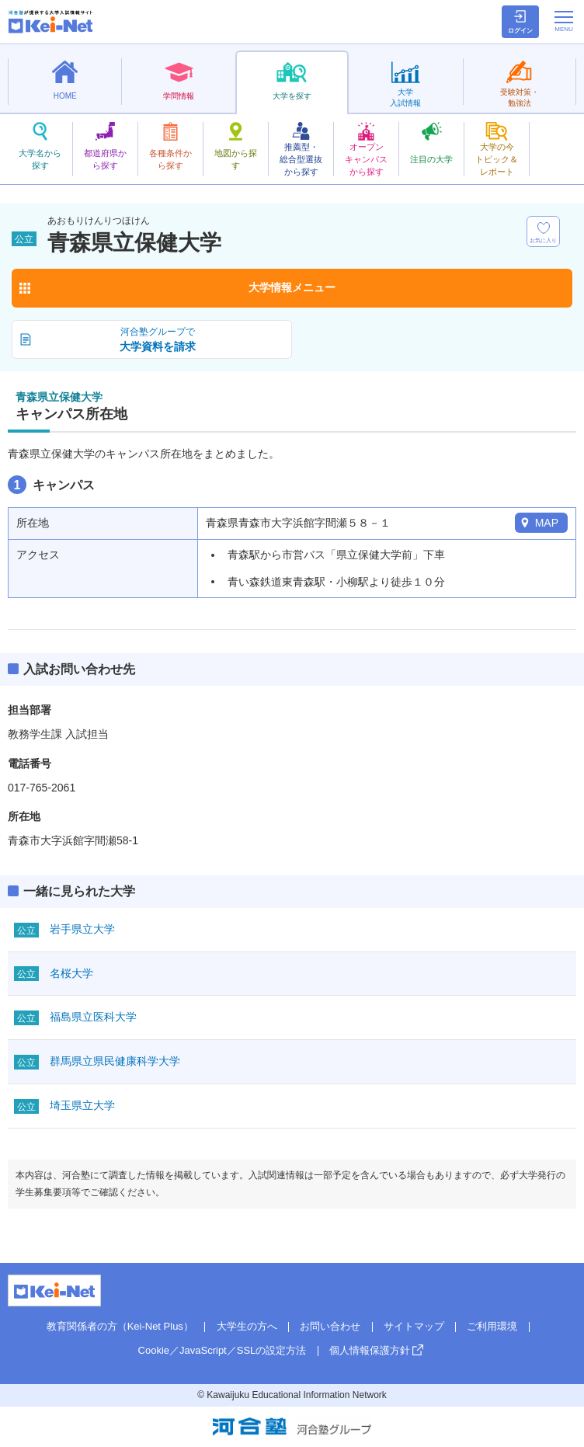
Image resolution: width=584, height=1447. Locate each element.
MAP (546, 523)
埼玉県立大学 (82, 1105)
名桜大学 (71, 973)
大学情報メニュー (292, 287)
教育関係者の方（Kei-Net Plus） (120, 1326)
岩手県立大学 (82, 929)
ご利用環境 (492, 1326)
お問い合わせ (330, 1326)
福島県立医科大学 (93, 1016)
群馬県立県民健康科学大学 (115, 1061)
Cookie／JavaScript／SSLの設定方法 (222, 1350)
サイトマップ (414, 1326)
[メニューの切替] (563, 21)
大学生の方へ (247, 1326)
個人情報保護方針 (369, 1350)
